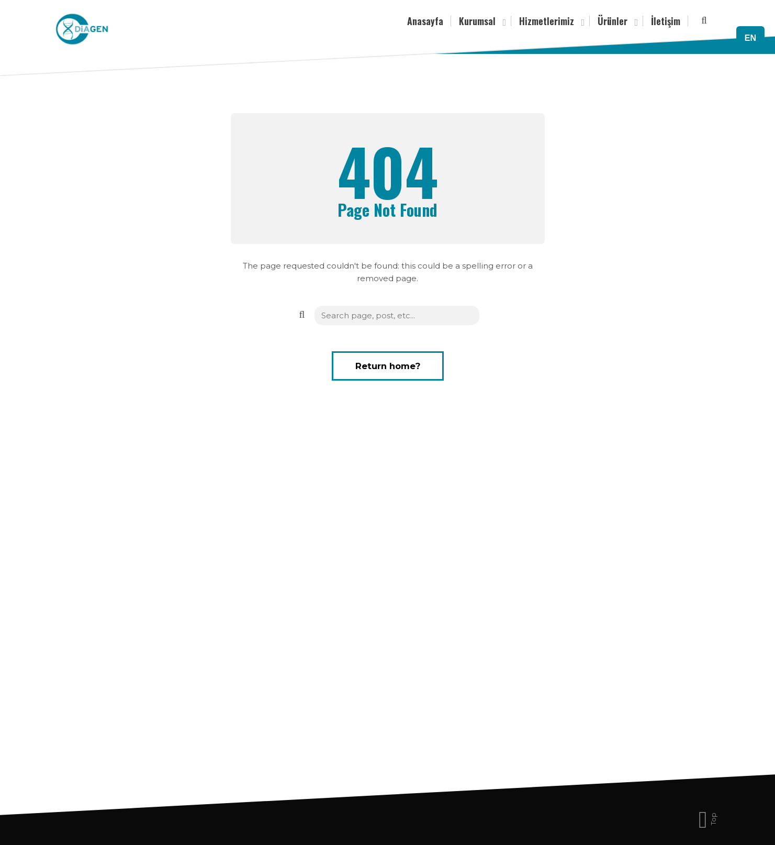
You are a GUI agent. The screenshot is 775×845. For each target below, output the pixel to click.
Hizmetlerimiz (550, 21)
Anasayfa (425, 21)
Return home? (387, 366)
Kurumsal (481, 21)
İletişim (665, 21)
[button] (301, 314)
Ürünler (616, 21)
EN (750, 38)
